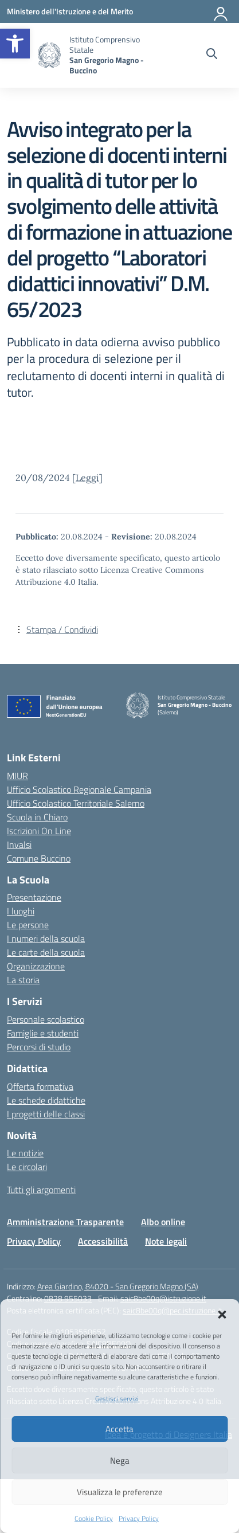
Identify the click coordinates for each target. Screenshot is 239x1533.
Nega (120, 1460)
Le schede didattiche (46, 1100)
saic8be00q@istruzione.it (163, 1298)
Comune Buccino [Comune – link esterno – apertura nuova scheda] (38, 858)
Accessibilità (103, 1241)
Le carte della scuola (46, 952)
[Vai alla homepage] (49, 55)
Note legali (166, 1241)
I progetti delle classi (46, 1114)
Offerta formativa (40, 1086)
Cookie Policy (94, 1518)
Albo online (163, 1222)
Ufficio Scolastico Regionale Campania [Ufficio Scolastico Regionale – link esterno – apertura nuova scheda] (79, 789)
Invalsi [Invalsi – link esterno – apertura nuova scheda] (19, 844)
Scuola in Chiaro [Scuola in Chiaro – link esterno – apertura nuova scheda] (37, 817)
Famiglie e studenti (43, 1033)
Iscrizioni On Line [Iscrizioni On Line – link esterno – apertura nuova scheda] (39, 831)
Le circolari (27, 1167)
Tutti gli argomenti (41, 1189)
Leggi (87, 477)
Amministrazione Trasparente (65, 1222)
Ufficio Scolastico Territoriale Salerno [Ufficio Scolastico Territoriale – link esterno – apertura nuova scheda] (75, 803)
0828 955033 (68, 1298)
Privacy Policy (139, 1518)
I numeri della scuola (46, 938)
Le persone (28, 925)
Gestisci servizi (117, 1398)
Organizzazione (36, 966)
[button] (15, 43)
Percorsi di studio (38, 1047)
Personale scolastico (45, 1019)
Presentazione (34, 897)
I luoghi (20, 911)
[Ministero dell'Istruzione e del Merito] (70, 11)
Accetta (119, 1429)
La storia (23, 980)
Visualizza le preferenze (120, 1492)
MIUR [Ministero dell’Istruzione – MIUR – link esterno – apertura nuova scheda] (17, 776)
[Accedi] (221, 11)
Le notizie (25, 1153)
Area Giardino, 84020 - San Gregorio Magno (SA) (117, 1286)
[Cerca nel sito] (212, 55)
